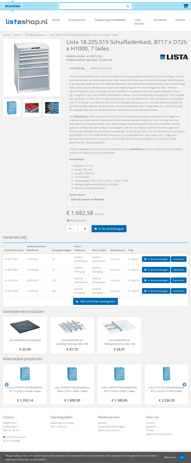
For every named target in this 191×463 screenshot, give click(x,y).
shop (27, 21)
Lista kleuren (139, 21)
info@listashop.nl (14, 437)
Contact (180, 20)
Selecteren (178, 259)
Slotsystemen (77, 20)
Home (56, 20)
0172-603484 (11, 440)
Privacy (150, 430)
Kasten (17, 35)
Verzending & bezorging (111, 426)
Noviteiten (160, 20)
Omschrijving (77, 68)
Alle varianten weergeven (95, 301)
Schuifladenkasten (35, 35)
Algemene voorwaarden (159, 434)
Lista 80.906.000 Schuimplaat (25, 340)
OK (181, 457)
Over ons (151, 426)
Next (184, 384)
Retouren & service (108, 430)
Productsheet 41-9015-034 (87, 199)
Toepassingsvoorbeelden (110, 20)
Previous (6, 384)
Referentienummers (101, 68)
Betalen (102, 422)
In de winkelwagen (109, 229)
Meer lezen (170, 457)
